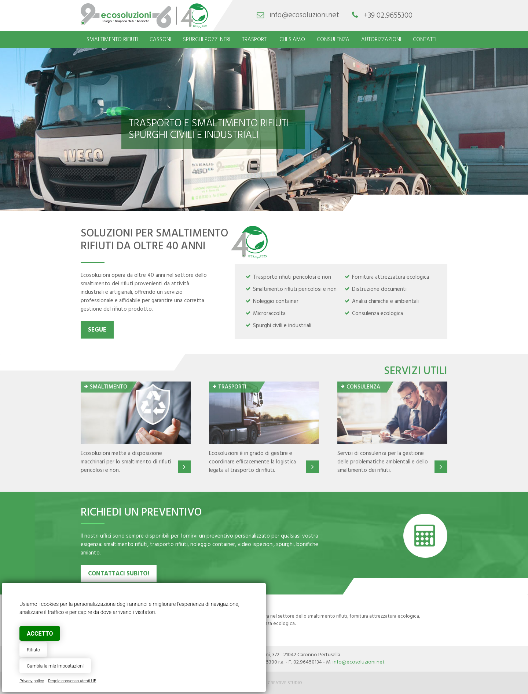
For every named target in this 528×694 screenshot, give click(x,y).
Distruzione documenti (379, 289)
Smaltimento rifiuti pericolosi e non (295, 289)
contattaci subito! (118, 574)
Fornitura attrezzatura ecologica (390, 277)
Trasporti (255, 39)
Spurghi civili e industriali (282, 325)
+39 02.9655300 (388, 15)
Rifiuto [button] (33, 650)
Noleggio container (275, 301)
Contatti (424, 39)
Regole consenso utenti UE (72, 681)
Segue (97, 330)
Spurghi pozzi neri (206, 39)
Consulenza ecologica (377, 313)
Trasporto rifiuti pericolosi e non (292, 277)
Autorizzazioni (381, 39)
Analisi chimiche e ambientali (385, 301)
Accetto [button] (40, 633)
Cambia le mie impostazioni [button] (55, 666)
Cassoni (160, 39)
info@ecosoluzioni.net (304, 15)
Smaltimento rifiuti (112, 39)
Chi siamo (292, 39)
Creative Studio (285, 683)
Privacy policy (31, 681)
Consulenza (333, 39)
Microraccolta (269, 313)
